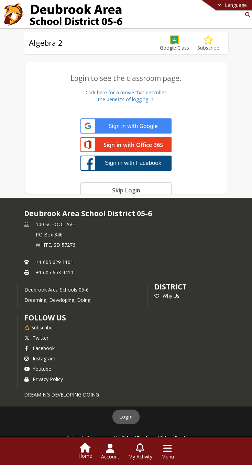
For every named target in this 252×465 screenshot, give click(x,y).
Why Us (166, 296)
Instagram (39, 358)
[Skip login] (126, 190)
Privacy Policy (43, 379)
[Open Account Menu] (110, 451)
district (170, 287)
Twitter (36, 338)
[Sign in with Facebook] (126, 163)
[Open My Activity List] (140, 451)
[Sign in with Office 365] (126, 145)
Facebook (39, 348)
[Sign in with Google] (126, 126)
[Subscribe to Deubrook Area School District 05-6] (38, 327)
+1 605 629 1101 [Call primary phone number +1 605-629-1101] (54, 262)
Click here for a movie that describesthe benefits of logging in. (126, 96)
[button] (174, 43)
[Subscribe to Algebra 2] (208, 43)
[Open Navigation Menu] (167, 451)
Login (126, 416)
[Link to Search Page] (246, 14)
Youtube (37, 369)
